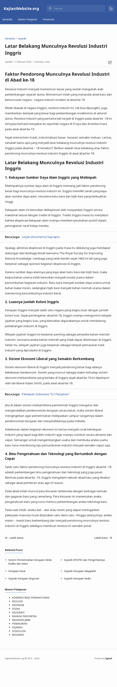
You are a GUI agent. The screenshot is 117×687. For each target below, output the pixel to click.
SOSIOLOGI (19, 631)
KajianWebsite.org (21, 8)
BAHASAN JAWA (21, 620)
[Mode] (111, 8)
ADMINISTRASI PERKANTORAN (30, 597)
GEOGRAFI (18, 612)
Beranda (7, 19)
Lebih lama (14, 537)
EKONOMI (18, 605)
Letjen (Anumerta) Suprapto (41, 237)
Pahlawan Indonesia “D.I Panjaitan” (45, 394)
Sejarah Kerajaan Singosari (23, 578)
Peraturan (48, 19)
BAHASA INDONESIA (24, 616)
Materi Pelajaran (27, 19)
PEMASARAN (19, 623)
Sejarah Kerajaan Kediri (77, 578)
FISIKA (16, 608)
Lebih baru (103, 537)
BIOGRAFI (18, 634)
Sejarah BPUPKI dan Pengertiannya (84, 560)
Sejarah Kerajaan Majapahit (80, 571)
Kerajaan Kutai (16, 571)
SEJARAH (17, 627)
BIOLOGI (17, 601)
